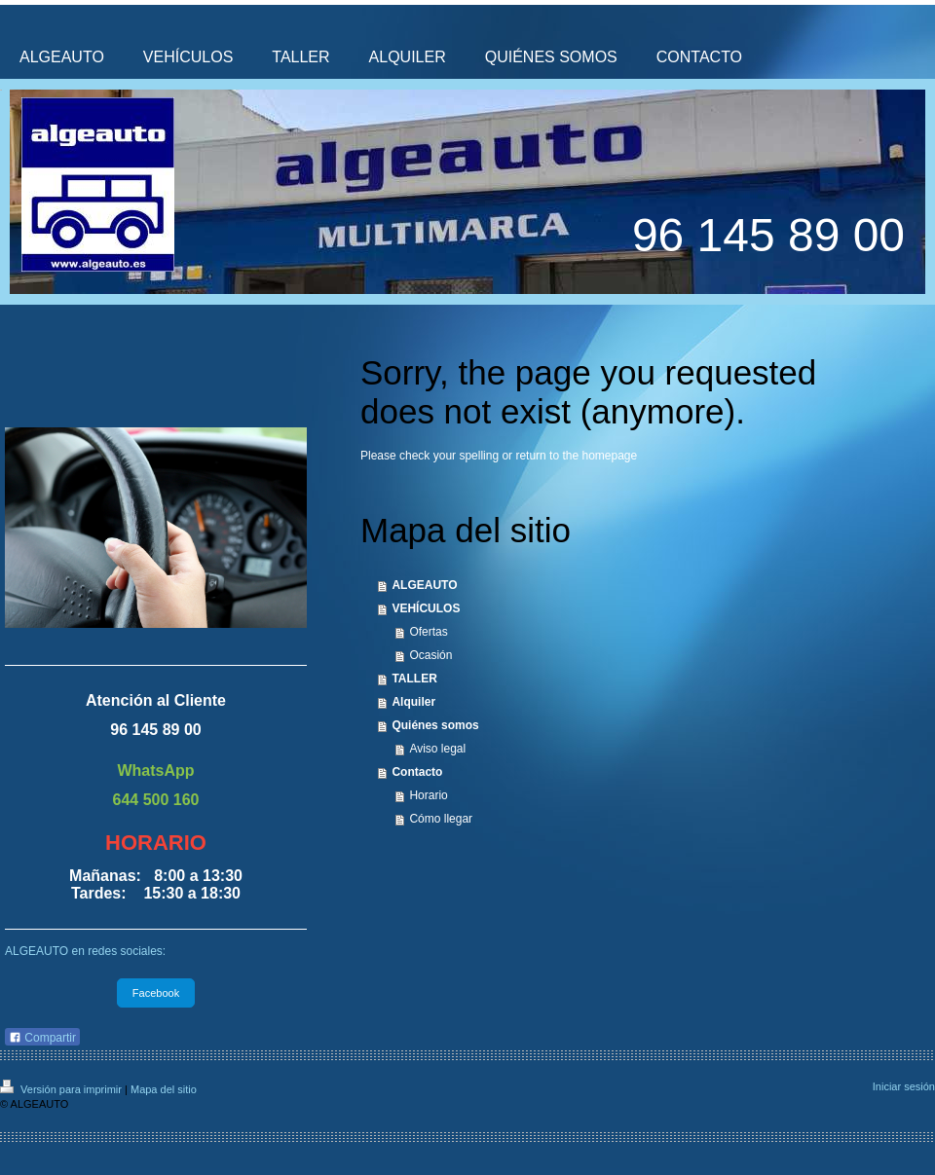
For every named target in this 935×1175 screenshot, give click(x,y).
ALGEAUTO (424, 585)
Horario (428, 795)
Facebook (155, 993)
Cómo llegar (440, 819)
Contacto (417, 772)
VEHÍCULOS (426, 608)
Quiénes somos (435, 725)
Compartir (42, 1038)
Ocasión (430, 655)
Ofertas (428, 632)
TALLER (414, 678)
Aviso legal (437, 748)
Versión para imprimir (62, 1089)
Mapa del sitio (164, 1089)
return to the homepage (576, 455)
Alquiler (413, 702)
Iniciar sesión (904, 1086)
